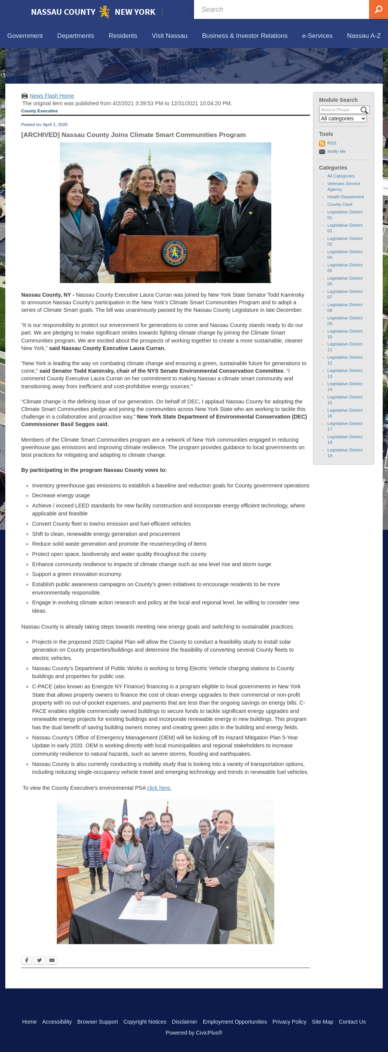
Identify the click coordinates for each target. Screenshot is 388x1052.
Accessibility (57, 1022)
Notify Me (336, 186)
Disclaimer (184, 1022)
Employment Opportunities (235, 1022)
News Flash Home (52, 131)
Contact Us (352, 1022)
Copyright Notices (145, 1022)
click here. (159, 823)
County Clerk (340, 239)
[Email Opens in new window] (52, 996)
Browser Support (97, 1022)
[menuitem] (25, 36)
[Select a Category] (343, 153)
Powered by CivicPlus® (194, 1033)
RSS (331, 178)
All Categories (341, 211)
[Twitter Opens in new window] (39, 996)
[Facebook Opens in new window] (26, 996)
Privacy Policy (289, 1022)
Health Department (345, 232)
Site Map (322, 1022)
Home (29, 1022)
